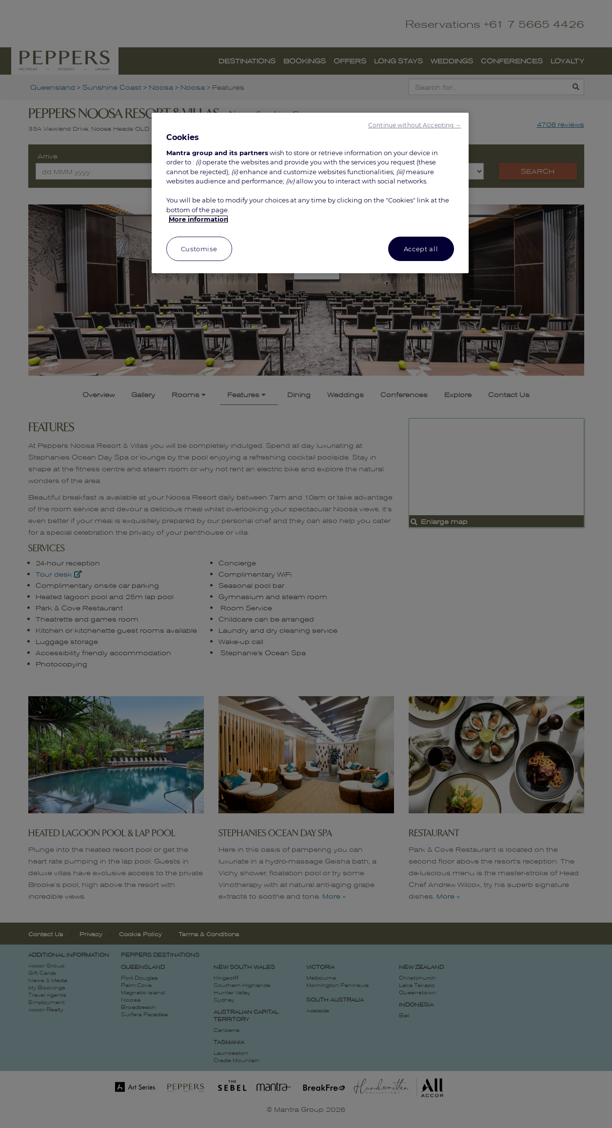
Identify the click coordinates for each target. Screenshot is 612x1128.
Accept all (421, 249)
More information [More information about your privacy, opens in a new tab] (198, 219)
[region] (310, 193)
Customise (199, 249)
